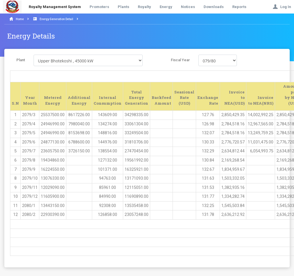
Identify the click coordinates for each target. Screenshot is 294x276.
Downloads (214, 7)
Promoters (99, 7)
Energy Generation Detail (56, 19)
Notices (188, 7)
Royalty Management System (55, 7)
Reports (239, 7)
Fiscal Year (180, 60)
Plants (123, 7)
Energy (166, 7)
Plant (20, 60)
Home (20, 19)
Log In (282, 7)
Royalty (144, 7)
